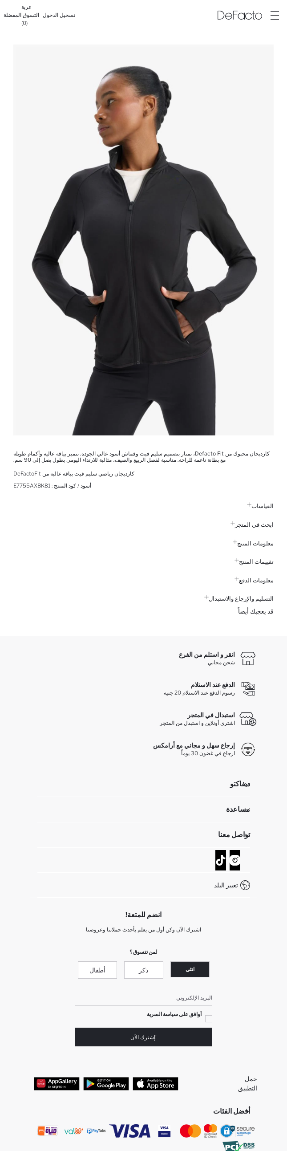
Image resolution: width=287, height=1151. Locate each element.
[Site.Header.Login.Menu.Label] (274, 15)
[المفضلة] (12, 15)
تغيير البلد (226, 885)
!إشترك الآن (143, 1037)
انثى (190, 969)
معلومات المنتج (253, 543)
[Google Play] (106, 1083)
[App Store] (155, 1083)
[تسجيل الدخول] (59, 15)
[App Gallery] (57, 1083)
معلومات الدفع (254, 580)
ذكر (143, 970)
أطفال (97, 970)
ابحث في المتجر (252, 524)
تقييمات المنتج (254, 561)
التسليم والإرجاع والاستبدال (239, 598)
